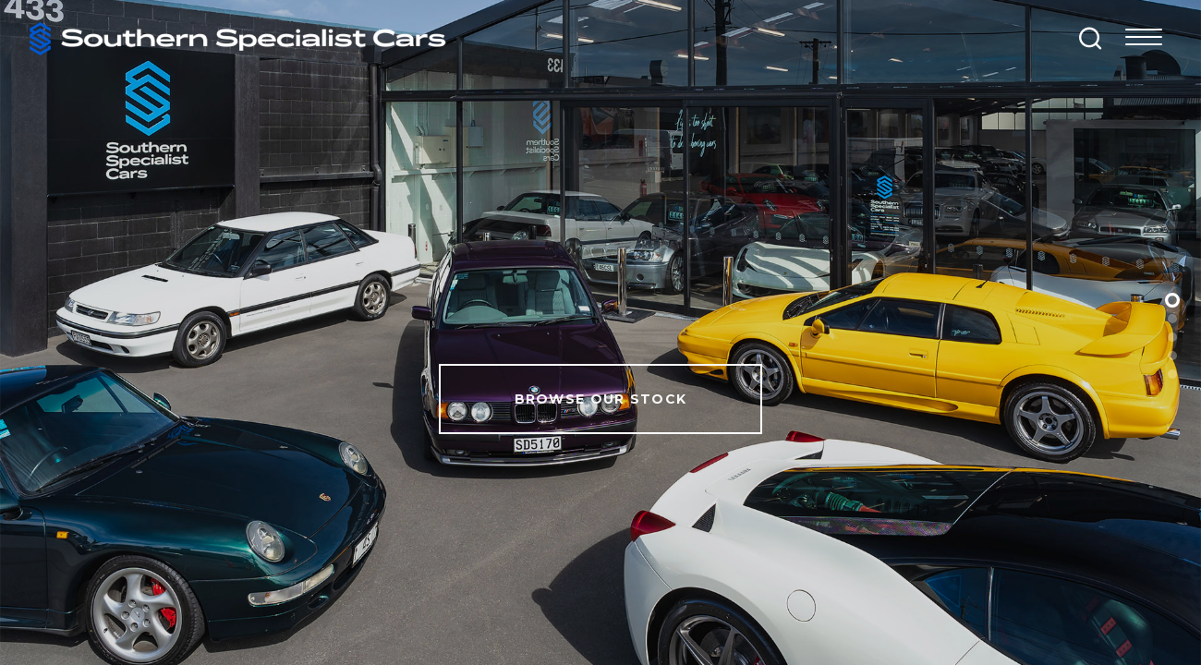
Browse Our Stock (601, 399)
